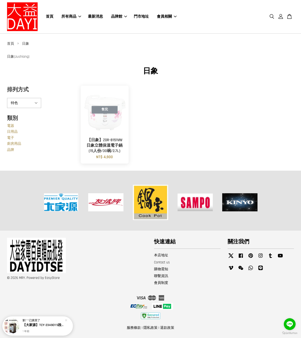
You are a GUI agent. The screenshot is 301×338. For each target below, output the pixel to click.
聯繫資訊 (161, 276)
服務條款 (134, 328)
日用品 (12, 131)
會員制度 (161, 283)
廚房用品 (14, 143)
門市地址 (141, 16)
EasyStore (52, 278)
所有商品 (71, 16)
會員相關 (167, 16)
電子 (10, 138)
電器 (10, 126)
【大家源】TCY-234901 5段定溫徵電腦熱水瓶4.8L (43, 326)
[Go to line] (290, 324)
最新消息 (95, 16)
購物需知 (161, 269)
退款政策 (167, 328)
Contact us (162, 262)
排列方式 (18, 89)
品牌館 (119, 16)
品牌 (10, 150)
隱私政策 (150, 328)
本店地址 (161, 255)
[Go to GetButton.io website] (289, 333)
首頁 (49, 16)
